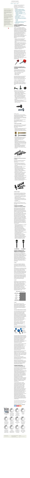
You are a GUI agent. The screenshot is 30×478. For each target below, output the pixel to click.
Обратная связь (20, 435)
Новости (15, 3)
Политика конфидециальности (13, 436)
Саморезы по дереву (18, 15)
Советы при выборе (15, 403)
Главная (12, 3)
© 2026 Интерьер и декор (6, 435)
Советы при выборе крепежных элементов (21, 21)
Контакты (12, 435)
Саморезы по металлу (19, 402)
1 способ (17, 19)
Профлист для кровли (23, 402)
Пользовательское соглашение (15, 435)
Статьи (17, 3)
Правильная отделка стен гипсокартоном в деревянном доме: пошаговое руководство (8, 22)
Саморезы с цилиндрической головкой (20, 12)
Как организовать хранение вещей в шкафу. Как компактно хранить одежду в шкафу (8, 17)
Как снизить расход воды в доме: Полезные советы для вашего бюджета (8, 13)
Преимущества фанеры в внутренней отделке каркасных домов (8, 24)
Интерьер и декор (15, 1)
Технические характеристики (20, 403)
